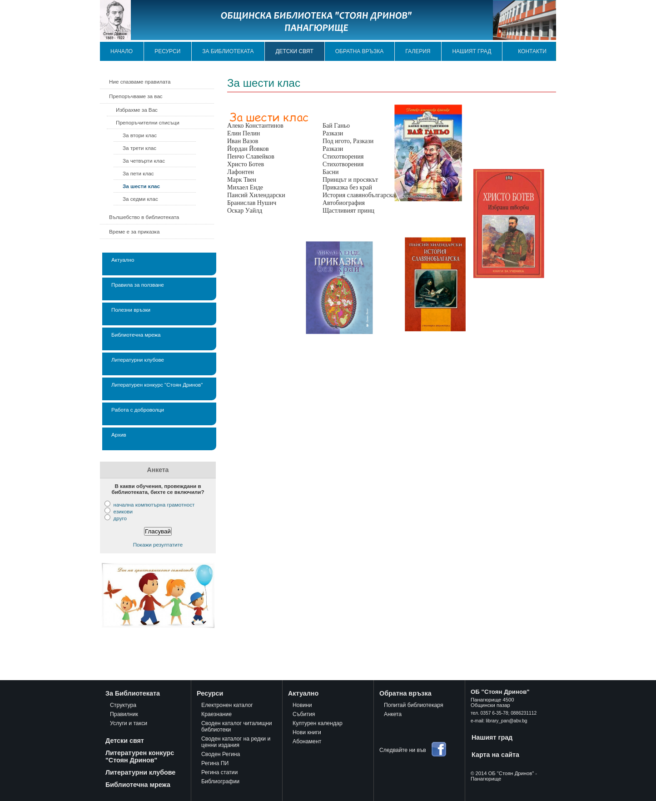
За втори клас (140, 135)
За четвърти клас (144, 161)
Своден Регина (220, 754)
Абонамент (307, 741)
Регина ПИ (215, 763)
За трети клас (139, 148)
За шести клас (141, 186)
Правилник (124, 714)
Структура (123, 705)
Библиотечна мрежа (136, 335)
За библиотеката (227, 51)
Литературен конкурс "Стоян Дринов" (157, 385)
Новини (302, 705)
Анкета (393, 714)
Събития (304, 714)
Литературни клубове (137, 360)
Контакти (532, 51)
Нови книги (307, 732)
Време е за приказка (134, 231)
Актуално (122, 260)
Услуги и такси (128, 723)
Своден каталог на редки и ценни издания (235, 742)
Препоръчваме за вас (136, 96)
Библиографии (220, 781)
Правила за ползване (137, 285)
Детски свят (294, 51)
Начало (121, 51)
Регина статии (219, 772)
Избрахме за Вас (137, 110)
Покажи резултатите (158, 544)
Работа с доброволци (137, 410)
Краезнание (216, 714)
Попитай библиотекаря (413, 705)
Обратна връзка (359, 51)
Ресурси (167, 51)
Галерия (417, 51)
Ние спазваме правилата (139, 82)
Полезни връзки (130, 310)
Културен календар (318, 723)
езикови (123, 511)
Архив (118, 435)
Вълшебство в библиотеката (144, 217)
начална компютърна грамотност (153, 504)
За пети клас (138, 173)
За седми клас (140, 199)
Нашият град (471, 51)
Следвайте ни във (402, 750)
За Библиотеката (132, 693)
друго (119, 518)
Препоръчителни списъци (147, 122)
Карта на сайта (495, 754)
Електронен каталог (227, 705)
